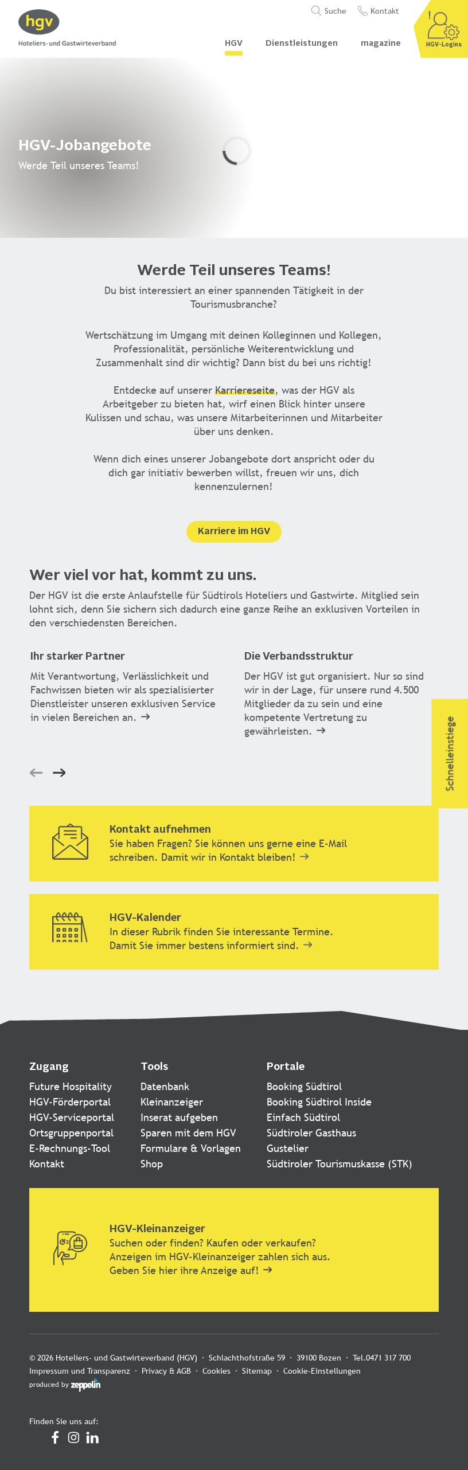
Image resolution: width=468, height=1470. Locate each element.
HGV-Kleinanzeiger (157, 1229)
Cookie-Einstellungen (322, 1370)
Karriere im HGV (234, 531)
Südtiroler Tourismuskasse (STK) (339, 1164)
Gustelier (288, 1148)
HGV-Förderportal (70, 1102)
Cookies (216, 1370)
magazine (381, 44)
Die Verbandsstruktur (298, 657)
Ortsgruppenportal (71, 1133)
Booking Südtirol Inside (319, 1102)
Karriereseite (245, 390)
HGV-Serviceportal (71, 1117)
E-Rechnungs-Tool (69, 1148)
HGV (234, 44)
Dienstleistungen (302, 44)
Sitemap (257, 1370)
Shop (152, 1164)
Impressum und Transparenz (79, 1370)
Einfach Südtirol (303, 1117)
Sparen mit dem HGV (188, 1133)
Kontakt (46, 1164)
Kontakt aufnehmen (160, 830)
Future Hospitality (70, 1086)
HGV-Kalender (145, 918)
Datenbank (165, 1086)
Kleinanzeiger (172, 1102)
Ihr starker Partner (77, 657)
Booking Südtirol (304, 1086)
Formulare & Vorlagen (191, 1148)
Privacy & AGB (166, 1370)
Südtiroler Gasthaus (311, 1133)
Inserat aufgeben (179, 1117)
